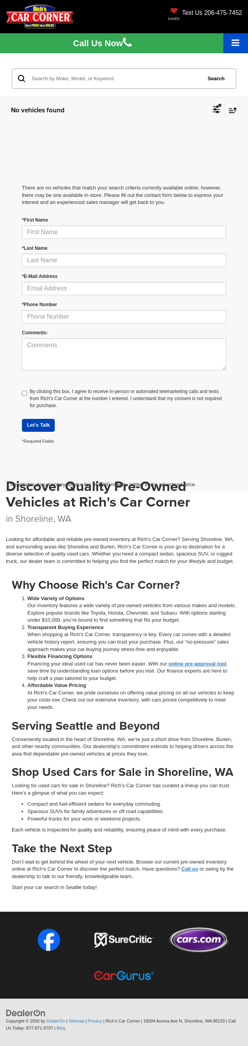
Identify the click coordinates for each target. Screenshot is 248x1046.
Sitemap (76, 1021)
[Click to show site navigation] (235, 43)
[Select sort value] (231, 110)
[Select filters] (216, 110)
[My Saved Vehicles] (174, 15)
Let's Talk (38, 425)
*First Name (35, 220)
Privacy (95, 1021)
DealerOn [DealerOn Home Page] (56, 1021)
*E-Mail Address (40, 276)
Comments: (35, 332)
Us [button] (102, 43)
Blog (61, 1028)
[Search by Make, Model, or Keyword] (115, 78)
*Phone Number (39, 304)
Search (216, 78)
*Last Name (34, 248)
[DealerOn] (26, 1012)
